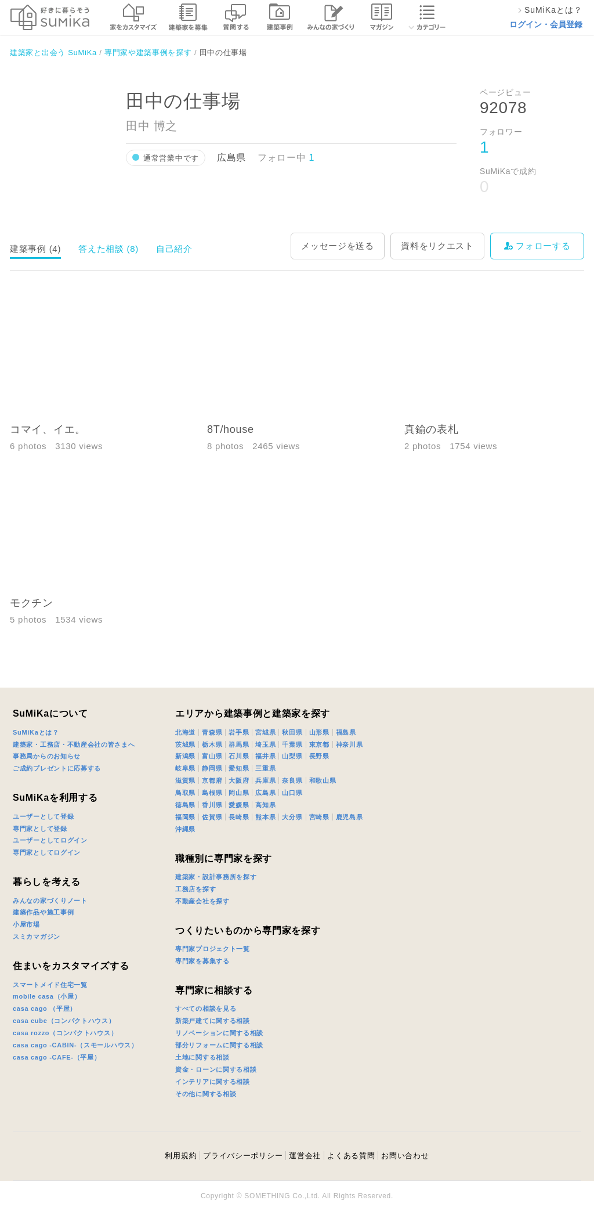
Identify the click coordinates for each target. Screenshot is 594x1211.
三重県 (265, 768)
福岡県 (185, 817)
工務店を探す (195, 888)
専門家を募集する (202, 960)
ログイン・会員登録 (545, 24)
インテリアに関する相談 (212, 1081)
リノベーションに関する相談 (219, 1032)
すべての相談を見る (205, 1008)
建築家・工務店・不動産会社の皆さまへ (74, 744)
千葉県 (292, 744)
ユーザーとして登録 (43, 816)
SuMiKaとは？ (36, 732)
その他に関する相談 (205, 1093)
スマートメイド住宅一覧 (50, 984)
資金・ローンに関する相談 (215, 1069)
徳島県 (185, 804)
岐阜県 (185, 768)
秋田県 (292, 732)
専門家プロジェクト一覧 (212, 948)
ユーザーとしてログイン (50, 840)
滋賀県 (185, 780)
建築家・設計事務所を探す (215, 876)
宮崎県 (319, 817)
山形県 (319, 732)
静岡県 (212, 768)
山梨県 (292, 756)
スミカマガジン (36, 936)
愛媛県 (239, 804)
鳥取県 (185, 792)
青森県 (212, 732)
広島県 (265, 792)
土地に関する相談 (202, 1057)
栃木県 (212, 744)
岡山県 (239, 792)
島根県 (212, 792)
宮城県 (265, 732)
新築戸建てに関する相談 (212, 1020)
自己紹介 (174, 249)
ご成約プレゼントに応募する (57, 768)
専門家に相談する (214, 990)
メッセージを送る (337, 246)
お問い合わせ (405, 1155)
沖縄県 (185, 829)
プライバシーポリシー (242, 1155)
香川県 (212, 804)
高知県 (265, 804)
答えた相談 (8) (108, 249)
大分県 (292, 817)
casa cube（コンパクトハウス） (64, 1020)
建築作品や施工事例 (43, 912)
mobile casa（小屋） (47, 996)
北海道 (185, 732)
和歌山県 (322, 780)
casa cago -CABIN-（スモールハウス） (75, 1045)
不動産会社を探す (202, 901)
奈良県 (292, 780)
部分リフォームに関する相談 (219, 1045)
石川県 (239, 756)
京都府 (212, 780)
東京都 (319, 744)
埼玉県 (265, 744)
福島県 (346, 732)
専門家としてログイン (47, 852)
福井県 (265, 756)
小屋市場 (26, 924)
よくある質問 (351, 1155)
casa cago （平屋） (45, 1008)
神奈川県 (349, 744)
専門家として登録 (40, 828)
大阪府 (239, 780)
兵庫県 (265, 780)
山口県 (292, 792)
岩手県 (239, 732)
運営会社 (305, 1155)
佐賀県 (212, 817)
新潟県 (185, 756)
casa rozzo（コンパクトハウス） (65, 1032)
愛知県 (239, 768)
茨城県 (185, 744)
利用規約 (181, 1155)
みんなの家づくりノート (50, 900)
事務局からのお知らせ (47, 756)
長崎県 (239, 817)
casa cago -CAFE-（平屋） (57, 1057)
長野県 (319, 756)
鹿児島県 (349, 817)
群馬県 (239, 744)
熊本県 (265, 817)
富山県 (212, 756)
